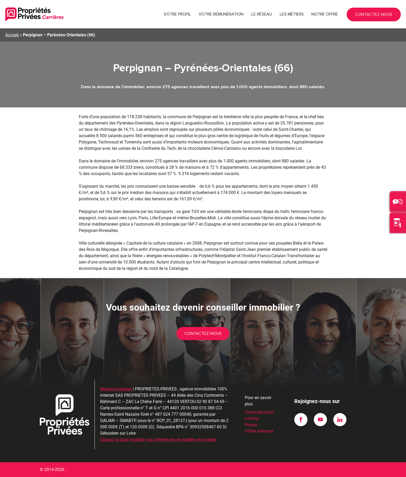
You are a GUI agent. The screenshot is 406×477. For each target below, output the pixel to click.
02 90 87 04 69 (368, 14)
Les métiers (292, 14)
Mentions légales (116, 388)
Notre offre (324, 14)
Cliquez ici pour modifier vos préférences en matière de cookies (158, 439)
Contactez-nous (390, 16)
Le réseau (261, 14)
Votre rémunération (221, 14)
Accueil (12, 34)
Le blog (251, 418)
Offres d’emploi (259, 431)
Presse (251, 424)
